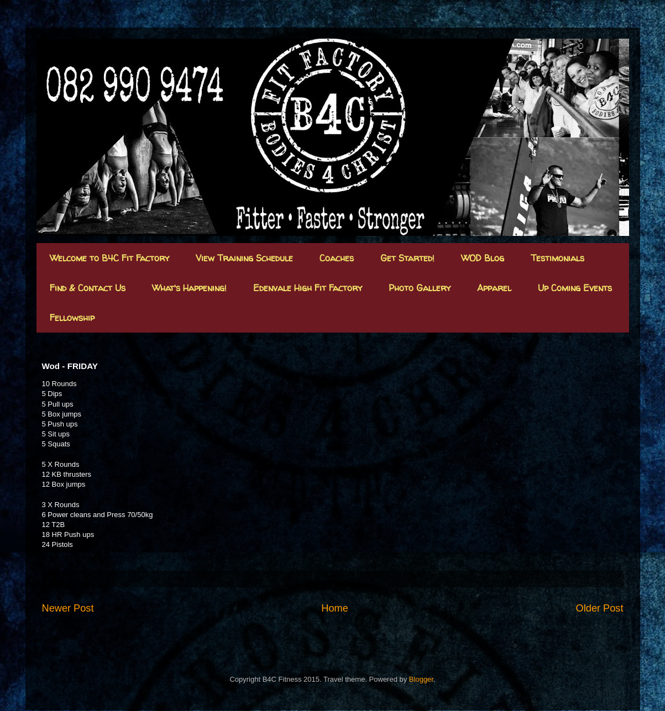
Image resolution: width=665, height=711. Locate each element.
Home (334, 608)
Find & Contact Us (87, 288)
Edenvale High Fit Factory (307, 288)
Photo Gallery (420, 288)
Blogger (421, 679)
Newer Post (68, 608)
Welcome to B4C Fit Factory (109, 258)
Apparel (494, 288)
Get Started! (407, 258)
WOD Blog (482, 258)
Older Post (600, 608)
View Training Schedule (244, 258)
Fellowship (72, 318)
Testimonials (557, 258)
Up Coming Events (575, 288)
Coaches (337, 258)
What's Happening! (189, 288)
